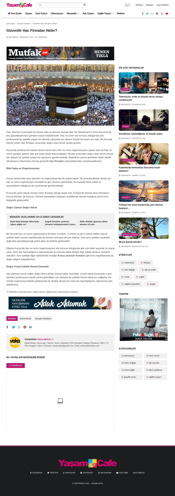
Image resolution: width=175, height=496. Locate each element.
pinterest (88, 472)
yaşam (125, 89)
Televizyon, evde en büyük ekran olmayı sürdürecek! (141, 98)
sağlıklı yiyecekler (132, 284)
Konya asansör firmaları (71, 255)
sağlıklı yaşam (155, 377)
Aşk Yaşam (88, 13)
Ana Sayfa (15, 13)
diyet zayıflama (155, 370)
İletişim (149, 5)
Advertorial (25, 318)
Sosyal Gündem (23, 23)
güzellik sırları (130, 377)
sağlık (141, 277)
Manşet (126, 197)
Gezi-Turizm (41, 13)
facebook (37, 472)
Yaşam (28, 13)
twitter (54, 472)
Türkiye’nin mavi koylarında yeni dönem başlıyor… (141, 206)
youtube (123, 472)
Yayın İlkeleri (162, 5)
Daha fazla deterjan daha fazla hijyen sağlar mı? (24, 223)
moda (126, 277)
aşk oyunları (154, 363)
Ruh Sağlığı (128, 160)
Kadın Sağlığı (130, 363)
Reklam (139, 5)
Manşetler (72, 13)
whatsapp (70, 472)
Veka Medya (139, 472)
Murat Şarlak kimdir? (130, 242)
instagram (105, 472)
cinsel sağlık (129, 370)
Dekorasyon (57, 13)
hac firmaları (57, 161)
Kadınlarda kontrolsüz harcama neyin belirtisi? (139, 169)
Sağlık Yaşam (104, 13)
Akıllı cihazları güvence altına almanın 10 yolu (94, 223)
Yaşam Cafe (97, 482)
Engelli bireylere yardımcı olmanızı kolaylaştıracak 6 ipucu (60, 223)
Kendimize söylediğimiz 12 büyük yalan (140, 133)
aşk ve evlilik (150, 270)
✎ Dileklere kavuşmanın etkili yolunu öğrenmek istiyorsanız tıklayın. (42, 292)
